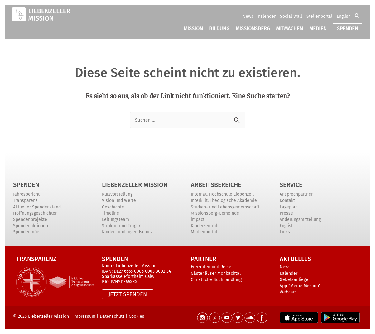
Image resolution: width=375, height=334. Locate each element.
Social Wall (291, 16)
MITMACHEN (289, 28)
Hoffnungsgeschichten (35, 213)
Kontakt (287, 200)
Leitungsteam (115, 219)
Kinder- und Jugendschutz (127, 232)
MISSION (193, 28)
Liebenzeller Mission (134, 184)
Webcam (288, 292)
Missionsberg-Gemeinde (215, 213)
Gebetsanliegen (295, 279)
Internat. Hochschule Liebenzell (222, 194)
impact (197, 219)
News (248, 16)
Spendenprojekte (30, 219)
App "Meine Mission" (300, 286)
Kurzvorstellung (117, 194)
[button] (357, 16)
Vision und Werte (119, 200)
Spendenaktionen (30, 225)
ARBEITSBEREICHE (216, 184)
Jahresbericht (26, 194)
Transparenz (25, 200)
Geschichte (113, 207)
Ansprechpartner (296, 194)
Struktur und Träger (121, 225)
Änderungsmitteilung (300, 219)
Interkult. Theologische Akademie (224, 200)
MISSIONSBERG (253, 28)
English (344, 16)
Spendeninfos (27, 232)
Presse (286, 213)
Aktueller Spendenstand (37, 207)
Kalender (267, 16)
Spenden (26, 184)
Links (285, 232)
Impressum (84, 316)
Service (291, 184)
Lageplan (289, 207)
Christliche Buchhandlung (216, 279)
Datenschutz (112, 316)
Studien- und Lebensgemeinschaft (225, 207)
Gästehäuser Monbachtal (216, 273)
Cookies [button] (136, 316)
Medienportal (204, 232)
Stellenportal (319, 16)
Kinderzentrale (205, 225)
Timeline (110, 213)
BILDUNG (219, 28)
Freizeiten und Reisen (212, 267)
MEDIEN (318, 28)
